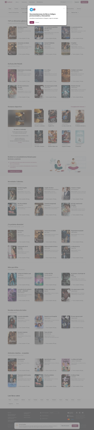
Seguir (31, 22)
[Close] (63, 8)
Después (37, 22)
